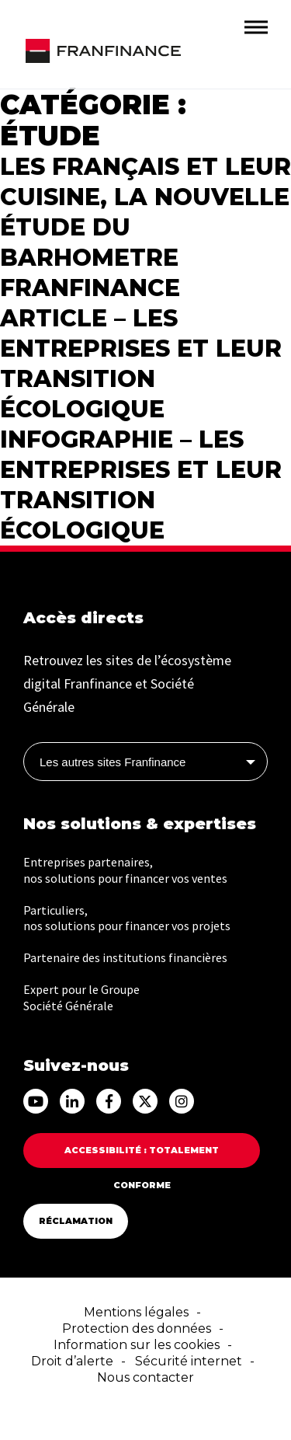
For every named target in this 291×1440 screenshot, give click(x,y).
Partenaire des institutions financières (125, 957)
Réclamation (76, 1220)
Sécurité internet (188, 1361)
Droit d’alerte (72, 1361)
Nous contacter (145, 1377)
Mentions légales (136, 1312)
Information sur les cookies (137, 1344)
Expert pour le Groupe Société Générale (81, 997)
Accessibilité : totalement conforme (141, 1156)
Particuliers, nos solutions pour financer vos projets (126, 918)
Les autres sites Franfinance (112, 762)
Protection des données (136, 1328)
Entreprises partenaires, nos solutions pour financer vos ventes (125, 870)
